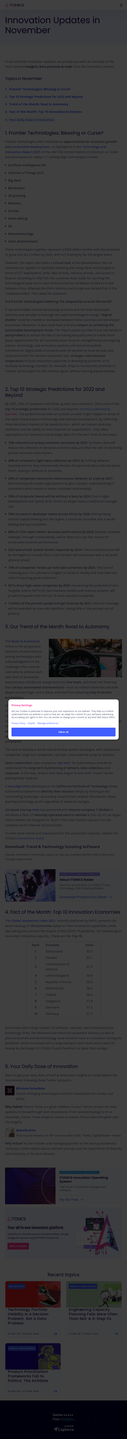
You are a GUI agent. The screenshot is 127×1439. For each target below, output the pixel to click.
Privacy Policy (18, 723)
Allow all (63, 731)
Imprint (31, 723)
